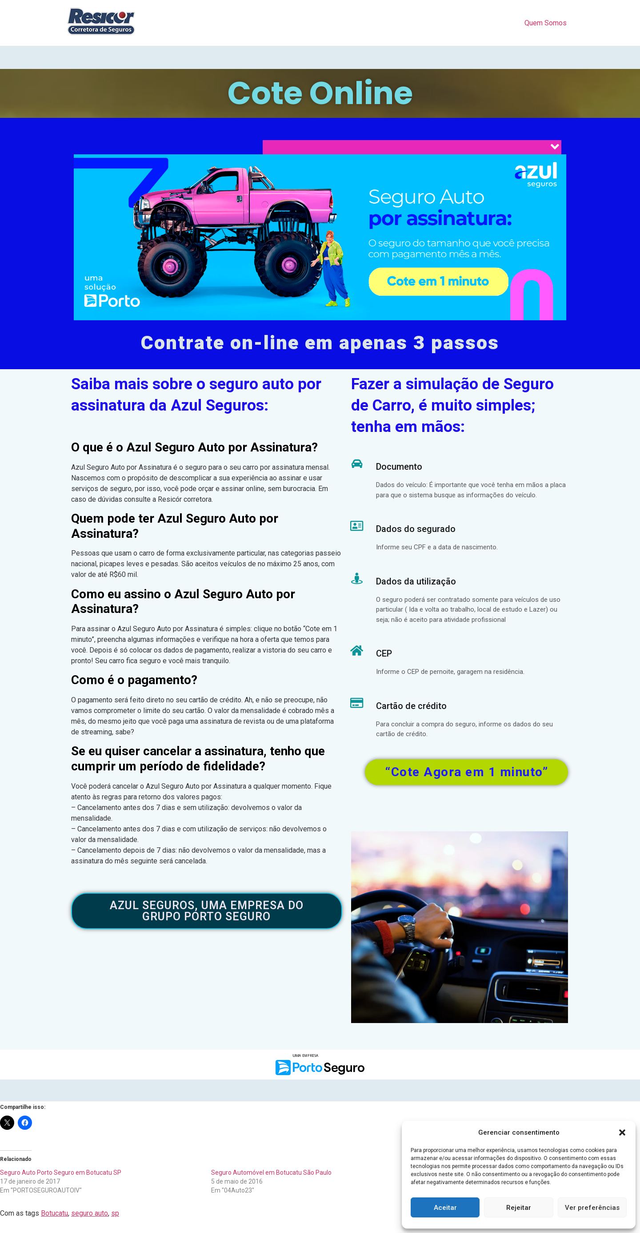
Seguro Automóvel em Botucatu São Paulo (271, 1172)
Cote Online (320, 93)
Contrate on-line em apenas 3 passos (320, 343)
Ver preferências (592, 1208)
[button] (622, 1132)
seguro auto (89, 1213)
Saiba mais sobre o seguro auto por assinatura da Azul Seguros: (196, 395)
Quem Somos (545, 23)
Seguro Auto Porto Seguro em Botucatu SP (60, 1172)
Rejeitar (518, 1208)
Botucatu (54, 1213)
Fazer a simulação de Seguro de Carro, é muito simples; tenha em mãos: (452, 406)
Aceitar (445, 1208)
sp (115, 1213)
